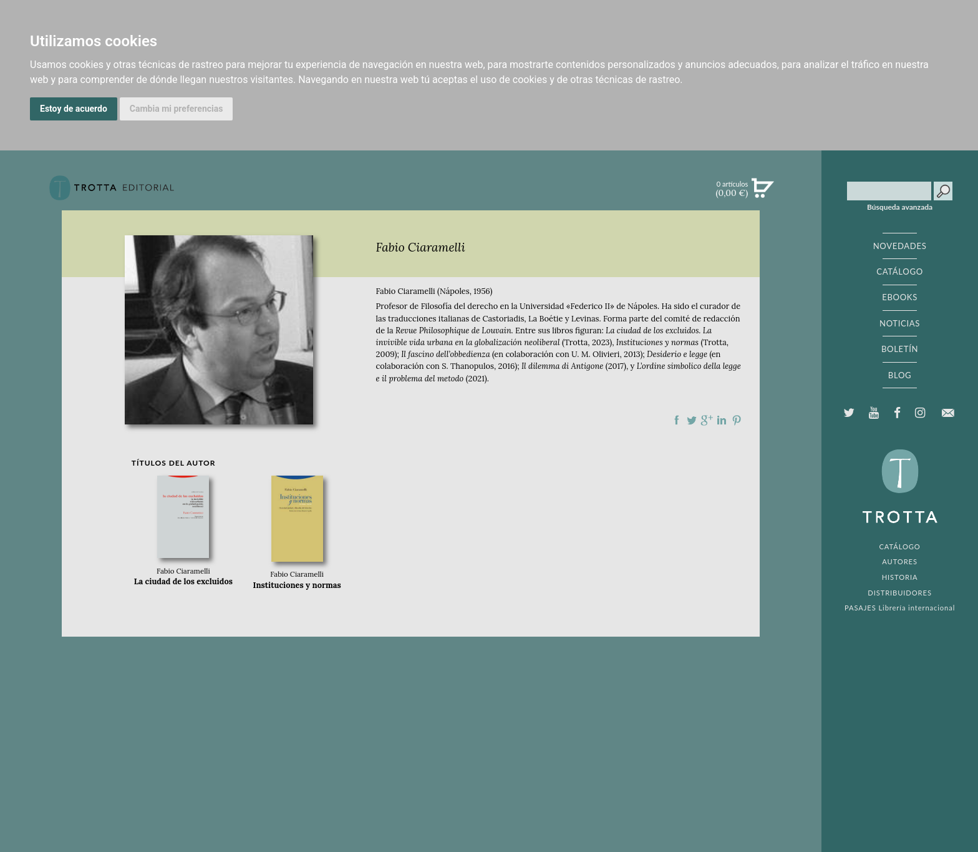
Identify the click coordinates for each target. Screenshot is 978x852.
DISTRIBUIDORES (900, 593)
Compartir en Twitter (691, 420)
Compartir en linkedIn (721, 420)
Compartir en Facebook (676, 420)
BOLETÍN (899, 349)
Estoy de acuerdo (73, 109)
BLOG (899, 375)
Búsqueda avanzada (899, 207)
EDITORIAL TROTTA (900, 489)
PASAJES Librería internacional (900, 608)
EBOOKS (899, 297)
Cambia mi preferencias (176, 109)
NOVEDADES (900, 246)
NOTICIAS (899, 323)
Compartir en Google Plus (706, 420)
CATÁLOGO (899, 272)
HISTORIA (900, 577)
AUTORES (899, 561)
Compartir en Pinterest (736, 420)
